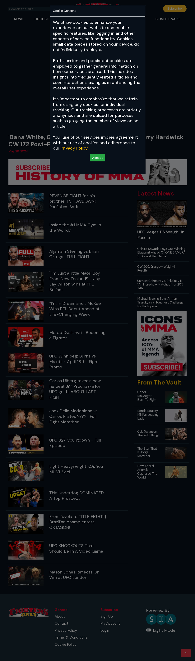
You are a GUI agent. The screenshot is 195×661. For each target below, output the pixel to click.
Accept (97, 158)
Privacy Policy (74, 148)
